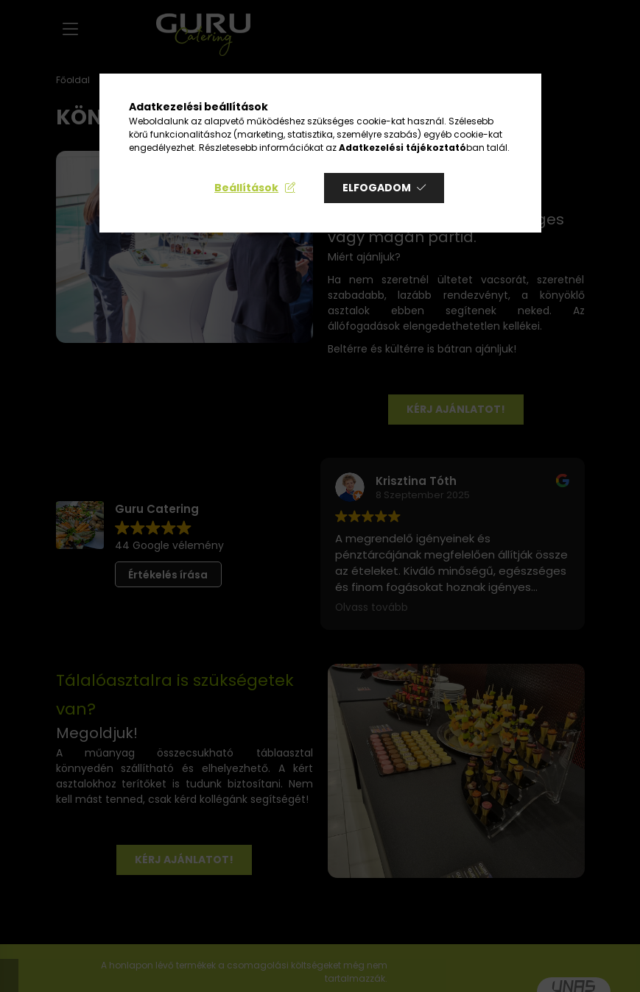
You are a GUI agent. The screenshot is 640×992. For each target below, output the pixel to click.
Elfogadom (376, 187)
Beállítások (246, 187)
